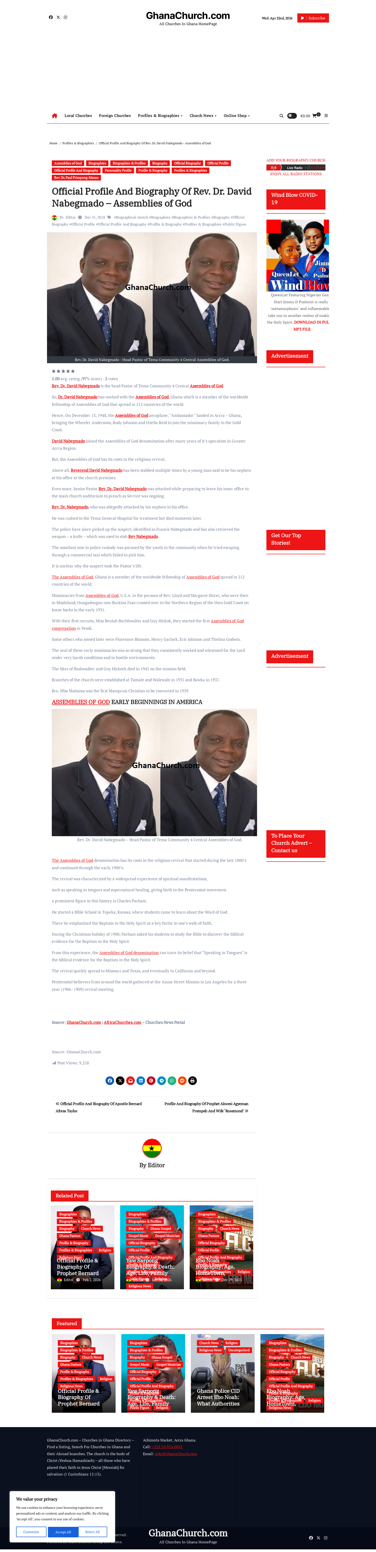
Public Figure (235, 224)
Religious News (140, 1286)
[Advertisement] (188, 71)
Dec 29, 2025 (232, 1280)
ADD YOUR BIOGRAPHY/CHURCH (295, 160)
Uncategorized (239, 1347)
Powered (54, 1544)
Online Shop (236, 115)
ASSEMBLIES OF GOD (81, 702)
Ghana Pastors (69, 1236)
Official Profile (218, 163)
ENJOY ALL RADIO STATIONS (296, 173)
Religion (105, 1250)
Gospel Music (138, 1236)
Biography (159, 163)
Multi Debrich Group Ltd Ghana (95, 1544)
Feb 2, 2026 (92, 1280)
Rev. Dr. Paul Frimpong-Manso (76, 177)
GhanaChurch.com (188, 15)
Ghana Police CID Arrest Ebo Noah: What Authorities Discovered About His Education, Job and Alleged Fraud (220, 1409)
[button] (326, 115)
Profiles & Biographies (159, 115)
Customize (31, 1532)
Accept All (93, 1532)
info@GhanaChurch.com (176, 1456)
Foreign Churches (115, 115)
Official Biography (187, 163)
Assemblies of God (68, 163)
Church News (202, 115)
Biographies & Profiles (129, 163)
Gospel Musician (167, 1236)
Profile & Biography (152, 170)
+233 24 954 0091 (167, 1449)
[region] (62, 1517)
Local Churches (78, 115)
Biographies (97, 163)
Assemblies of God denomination (129, 952)
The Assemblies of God (72, 577)
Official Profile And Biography (76, 170)
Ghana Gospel (160, 1229)
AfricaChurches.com (122, 1022)
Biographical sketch (132, 217)
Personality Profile (118, 170)
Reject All (62, 1532)
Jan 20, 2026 (161, 1280)
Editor (71, 217)
